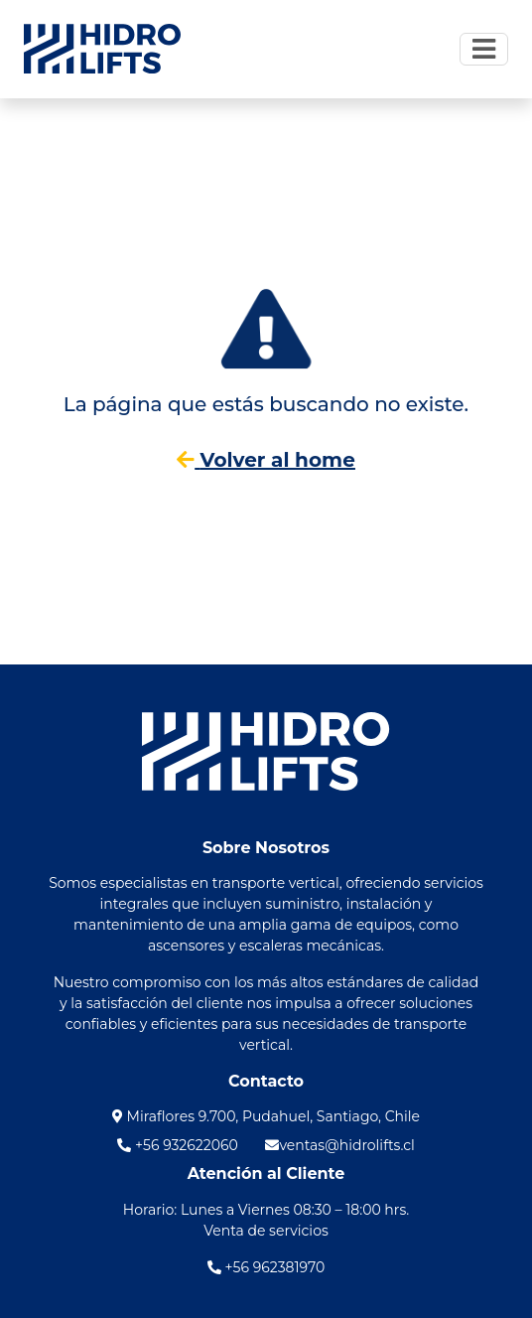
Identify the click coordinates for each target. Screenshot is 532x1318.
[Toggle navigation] (484, 49)
